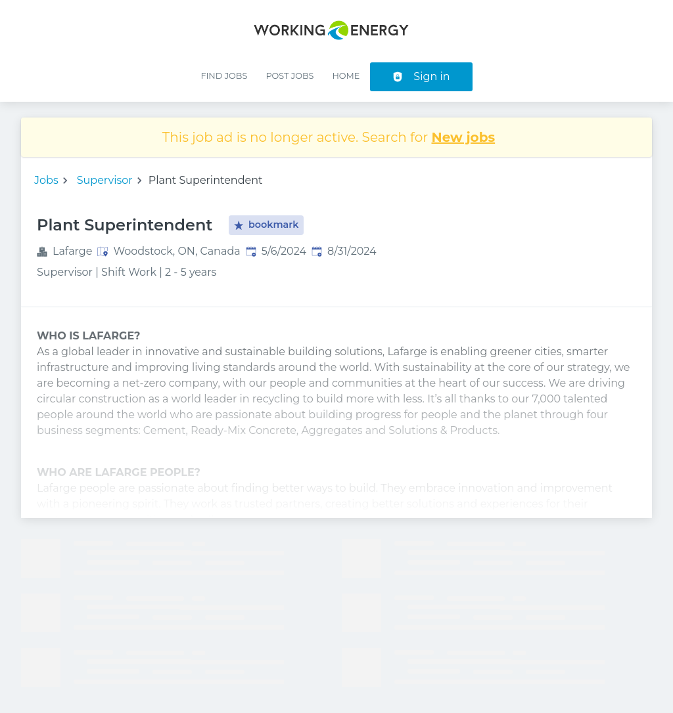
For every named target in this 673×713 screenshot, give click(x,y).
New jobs (464, 137)
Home (346, 76)
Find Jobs (223, 76)
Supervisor (105, 180)
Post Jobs (289, 76)
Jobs (46, 180)
